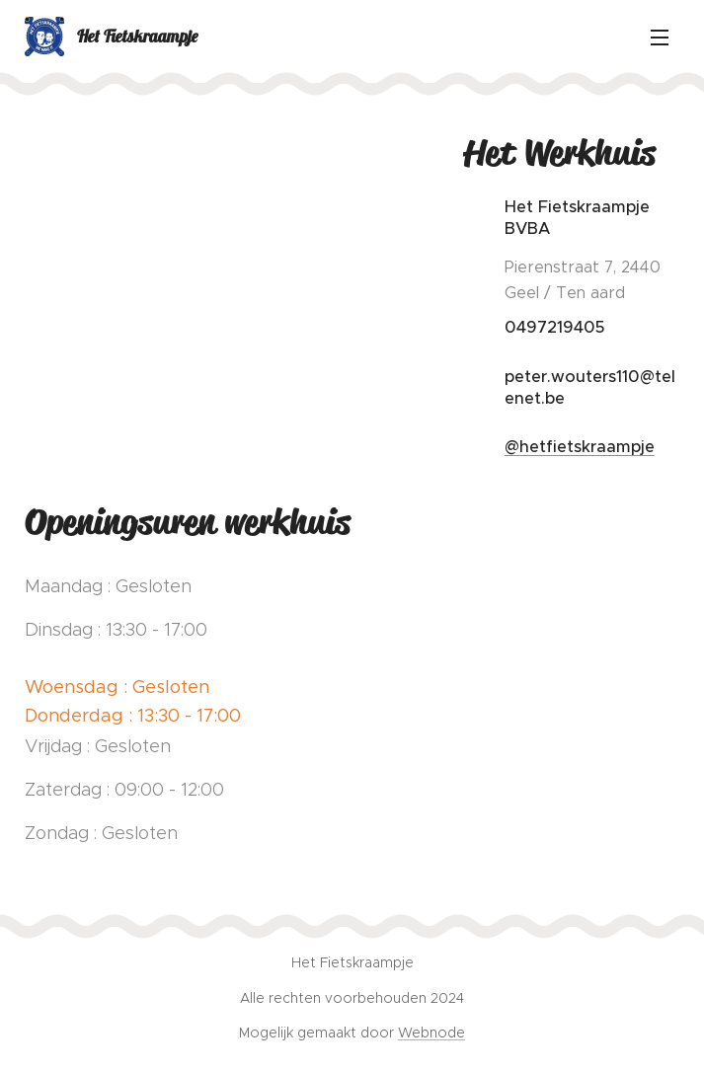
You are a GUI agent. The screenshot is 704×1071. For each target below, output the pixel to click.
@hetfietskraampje (579, 446)
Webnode (431, 1032)
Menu (659, 37)
